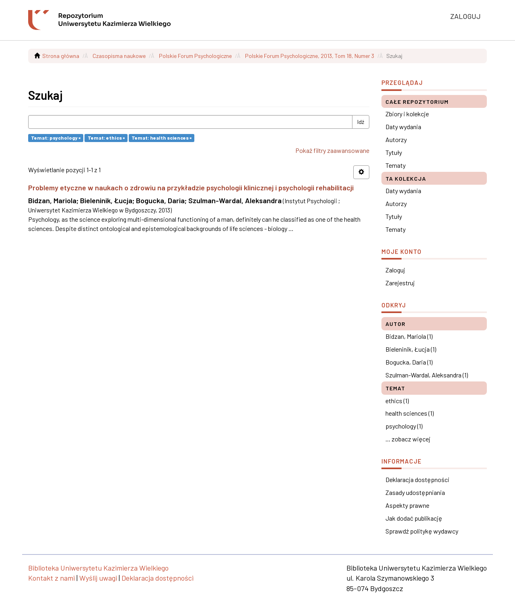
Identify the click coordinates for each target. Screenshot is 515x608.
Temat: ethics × (106, 137)
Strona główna (60, 55)
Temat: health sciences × (162, 137)
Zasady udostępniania (415, 492)
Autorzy (396, 139)
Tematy (395, 165)
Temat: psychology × (55, 137)
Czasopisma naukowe (119, 55)
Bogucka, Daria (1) (409, 362)
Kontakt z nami (51, 577)
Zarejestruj (400, 282)
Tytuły (393, 152)
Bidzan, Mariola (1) (409, 336)
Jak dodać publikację (413, 518)
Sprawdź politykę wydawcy (421, 531)
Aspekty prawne (407, 505)
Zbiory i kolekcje (407, 113)
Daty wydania (403, 126)
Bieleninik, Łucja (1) (410, 349)
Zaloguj (395, 270)
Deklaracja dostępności (417, 479)
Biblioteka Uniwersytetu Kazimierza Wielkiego (98, 567)
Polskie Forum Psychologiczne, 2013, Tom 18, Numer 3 (309, 55)
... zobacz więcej (408, 439)
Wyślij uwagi (98, 577)
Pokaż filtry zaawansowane (332, 150)
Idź (360, 121)
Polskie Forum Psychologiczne (195, 55)
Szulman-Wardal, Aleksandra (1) (426, 375)
